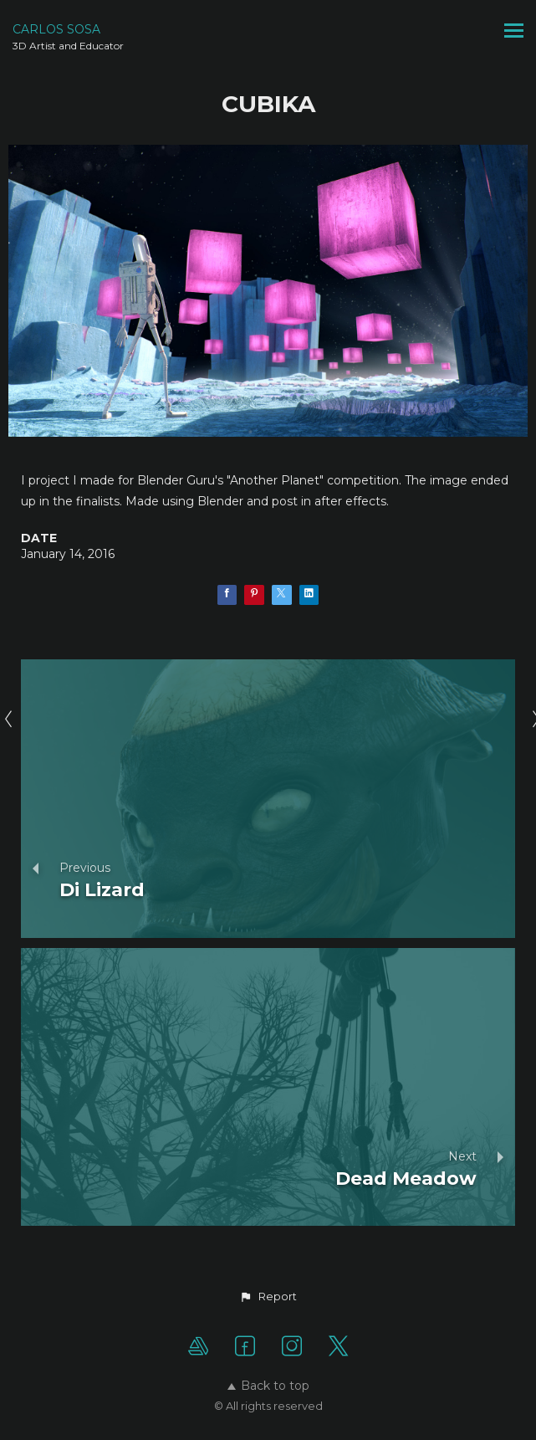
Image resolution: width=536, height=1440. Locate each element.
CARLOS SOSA (56, 29)
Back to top (268, 1385)
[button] (267, 1297)
